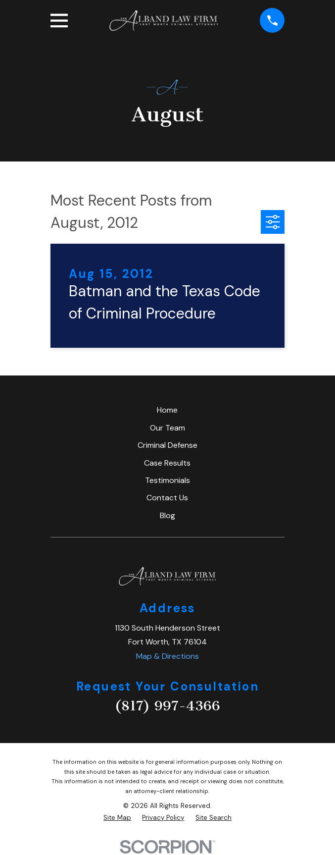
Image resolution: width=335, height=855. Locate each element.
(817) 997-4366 (167, 705)
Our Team (167, 428)
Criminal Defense (167, 445)
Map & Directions (167, 656)
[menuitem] (117, 818)
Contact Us (167, 497)
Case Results (167, 463)
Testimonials (167, 480)
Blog (167, 515)
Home (167, 410)
